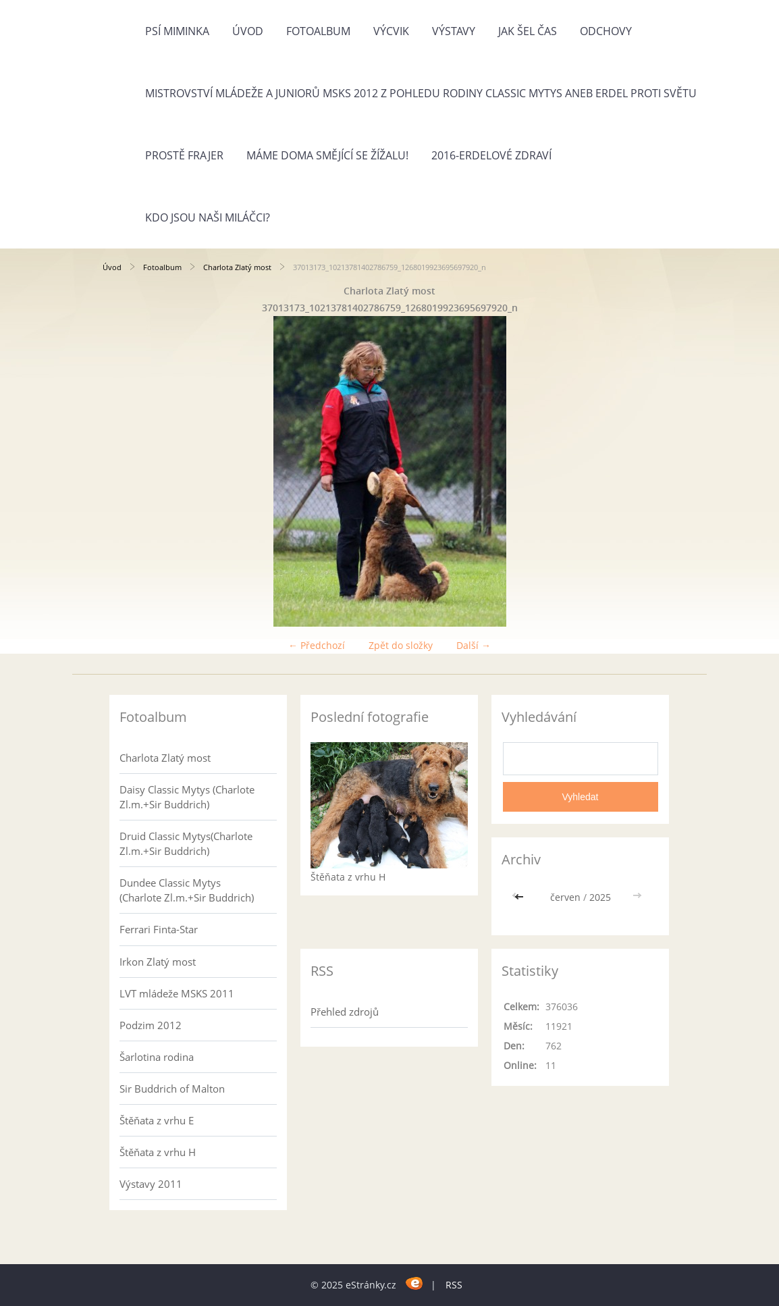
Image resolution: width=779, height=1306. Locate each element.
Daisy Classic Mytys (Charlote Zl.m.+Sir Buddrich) (186, 797)
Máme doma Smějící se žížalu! (327, 155)
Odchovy (606, 31)
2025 (600, 897)
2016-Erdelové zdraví (491, 155)
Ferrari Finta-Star (158, 929)
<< (520, 897)
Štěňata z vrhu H (157, 1152)
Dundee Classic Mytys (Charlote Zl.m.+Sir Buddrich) (186, 890)
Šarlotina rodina (156, 1057)
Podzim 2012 (150, 1025)
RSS (454, 1284)
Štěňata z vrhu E (156, 1120)
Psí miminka (177, 31)
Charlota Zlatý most (237, 267)
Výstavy (453, 31)
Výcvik (391, 31)
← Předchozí (316, 645)
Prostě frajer (184, 155)
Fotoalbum (318, 31)
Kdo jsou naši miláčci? (207, 217)
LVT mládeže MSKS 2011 (176, 993)
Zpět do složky (401, 645)
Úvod (247, 31)
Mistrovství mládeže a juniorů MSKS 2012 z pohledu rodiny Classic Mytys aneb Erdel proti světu (421, 93)
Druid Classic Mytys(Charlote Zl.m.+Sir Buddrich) (185, 843)
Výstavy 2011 (150, 1184)
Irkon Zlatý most (157, 961)
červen (565, 897)
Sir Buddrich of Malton (172, 1088)
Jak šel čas (527, 31)
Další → (473, 645)
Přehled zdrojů (345, 1011)
